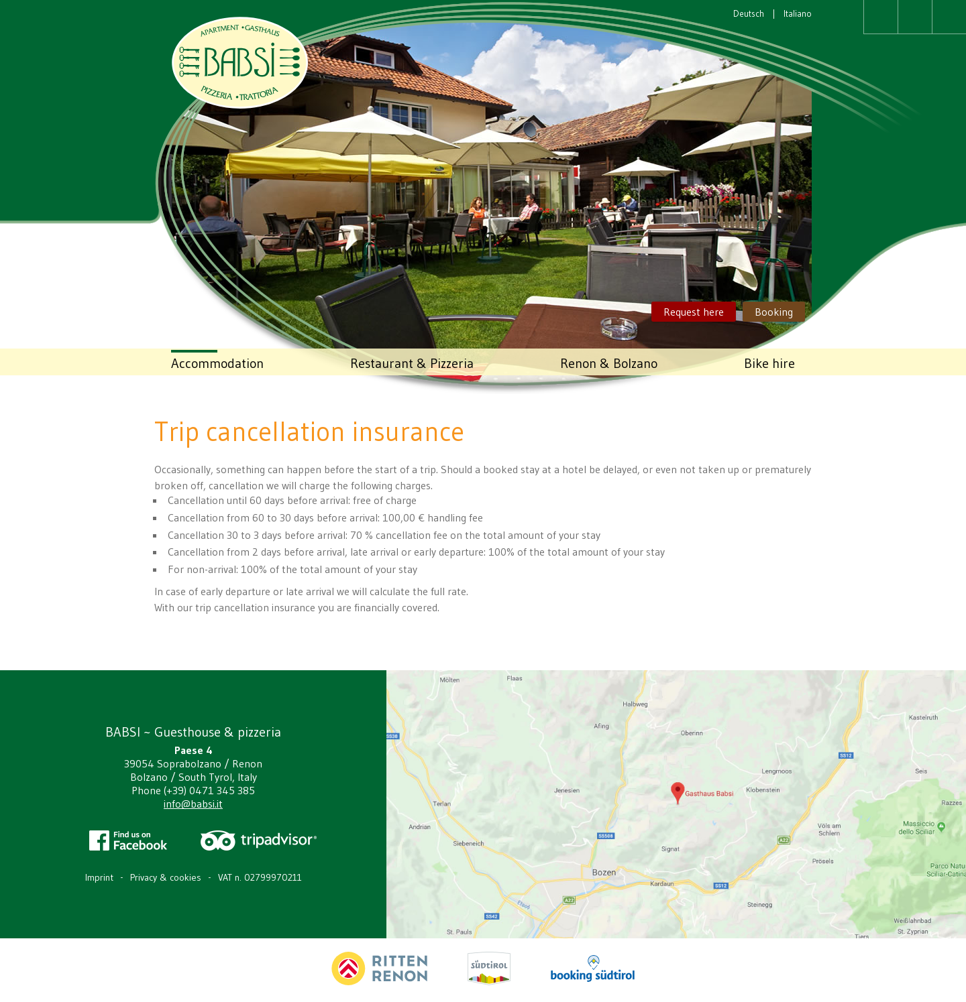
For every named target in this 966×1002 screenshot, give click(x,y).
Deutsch (748, 13)
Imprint (99, 877)
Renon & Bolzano (608, 363)
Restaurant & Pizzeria (412, 363)
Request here (693, 311)
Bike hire (769, 363)
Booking (774, 311)
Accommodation (217, 363)
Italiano (798, 13)
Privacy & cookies (165, 877)
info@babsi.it (193, 803)
